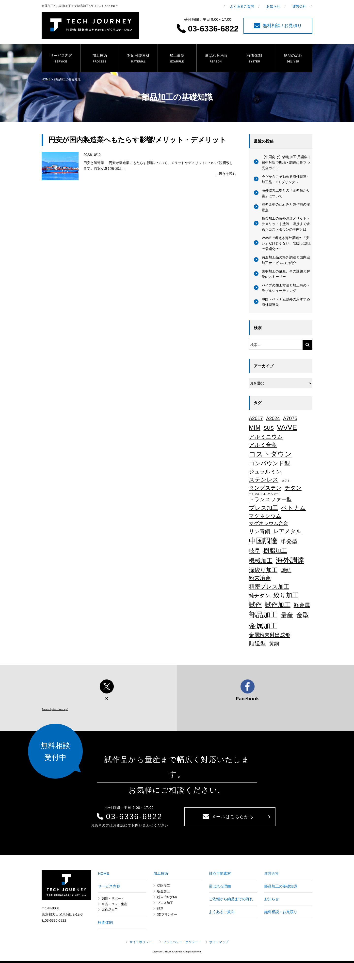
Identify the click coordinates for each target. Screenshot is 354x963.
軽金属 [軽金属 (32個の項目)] (302, 605)
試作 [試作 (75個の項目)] (255, 604)
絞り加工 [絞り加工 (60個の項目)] (286, 595)
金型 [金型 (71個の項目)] (302, 615)
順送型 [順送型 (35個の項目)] (257, 643)
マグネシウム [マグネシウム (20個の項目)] (265, 516)
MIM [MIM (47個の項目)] (254, 427)
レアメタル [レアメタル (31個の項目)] (287, 531)
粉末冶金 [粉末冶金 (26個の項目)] (260, 578)
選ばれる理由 (216, 58)
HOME (46, 79)
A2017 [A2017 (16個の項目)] (256, 418)
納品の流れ (293, 58)
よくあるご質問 (242, 6)
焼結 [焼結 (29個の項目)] (286, 570)
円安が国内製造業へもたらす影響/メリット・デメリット (137, 140)
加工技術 (99, 58)
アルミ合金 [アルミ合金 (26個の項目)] (263, 445)
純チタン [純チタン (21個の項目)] (259, 595)
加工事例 (177, 58)
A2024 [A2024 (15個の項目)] (273, 418)
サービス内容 (61, 58)
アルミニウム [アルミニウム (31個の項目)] (266, 437)
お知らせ (273, 6)
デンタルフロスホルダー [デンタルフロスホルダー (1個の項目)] (264, 493)
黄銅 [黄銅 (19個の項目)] (274, 643)
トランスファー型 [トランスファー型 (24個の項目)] (270, 499)
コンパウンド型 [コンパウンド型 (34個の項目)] (269, 463)
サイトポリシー (140, 942)
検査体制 (254, 58)
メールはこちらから (228, 816)
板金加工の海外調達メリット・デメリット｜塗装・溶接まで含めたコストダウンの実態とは (286, 223)
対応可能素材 (138, 58)
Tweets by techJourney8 (55, 709)
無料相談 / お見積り (278, 25)
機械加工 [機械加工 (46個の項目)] (261, 560)
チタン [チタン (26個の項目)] (293, 488)
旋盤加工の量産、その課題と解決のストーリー (286, 274)
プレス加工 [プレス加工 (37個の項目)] (263, 508)
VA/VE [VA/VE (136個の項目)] (287, 427)
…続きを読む (225, 174)
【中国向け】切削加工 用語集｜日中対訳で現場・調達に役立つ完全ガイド (286, 162)
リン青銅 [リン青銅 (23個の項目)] (259, 531)
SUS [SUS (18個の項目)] (268, 428)
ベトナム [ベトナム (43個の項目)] (293, 508)
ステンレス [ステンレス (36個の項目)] (263, 479)
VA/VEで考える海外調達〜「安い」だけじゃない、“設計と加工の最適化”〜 (286, 243)
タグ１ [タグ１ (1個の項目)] (286, 480)
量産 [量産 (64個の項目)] (287, 615)
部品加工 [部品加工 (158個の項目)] (263, 615)
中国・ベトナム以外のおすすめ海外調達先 (286, 302)
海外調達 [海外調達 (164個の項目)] (290, 560)
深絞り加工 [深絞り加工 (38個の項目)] (263, 570)
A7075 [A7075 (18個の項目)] (290, 418)
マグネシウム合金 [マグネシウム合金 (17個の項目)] (268, 523)
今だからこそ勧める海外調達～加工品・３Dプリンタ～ (286, 179)
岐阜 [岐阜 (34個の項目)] (254, 550)
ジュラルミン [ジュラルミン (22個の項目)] (265, 471)
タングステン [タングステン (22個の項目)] (265, 488)
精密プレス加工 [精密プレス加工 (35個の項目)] (269, 586)
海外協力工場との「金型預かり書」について (286, 193)
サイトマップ (218, 942)
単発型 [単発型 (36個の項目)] (289, 541)
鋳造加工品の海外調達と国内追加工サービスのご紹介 (286, 260)
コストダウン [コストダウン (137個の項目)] (270, 454)
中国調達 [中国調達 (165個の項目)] (263, 541)
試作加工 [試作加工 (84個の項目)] (277, 604)
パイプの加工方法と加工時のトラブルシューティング (286, 288)
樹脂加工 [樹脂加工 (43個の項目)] (275, 550)
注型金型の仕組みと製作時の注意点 (286, 207)
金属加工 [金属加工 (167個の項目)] (263, 626)
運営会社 (299, 6)
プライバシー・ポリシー (180, 942)
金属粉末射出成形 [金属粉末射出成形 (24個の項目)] (269, 635)
